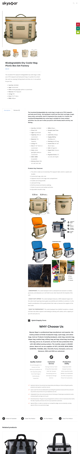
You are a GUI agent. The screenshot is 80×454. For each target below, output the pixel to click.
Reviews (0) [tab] (17, 110)
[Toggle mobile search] (73, 3)
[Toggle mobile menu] (77, 3)
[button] (51, 320)
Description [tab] (7, 110)
